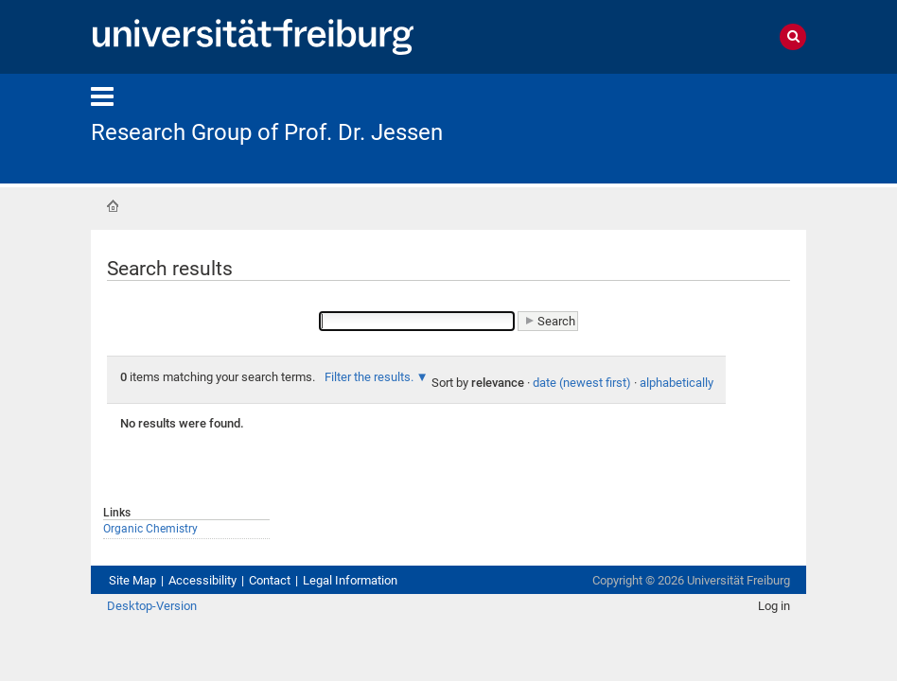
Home (112, 206)
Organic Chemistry (150, 528)
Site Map (132, 580)
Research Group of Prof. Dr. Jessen (267, 132)
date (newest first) (582, 382)
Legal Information (350, 580)
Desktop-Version (152, 606)
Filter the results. (369, 377)
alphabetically (676, 382)
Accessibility (202, 580)
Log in (774, 606)
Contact (269, 580)
